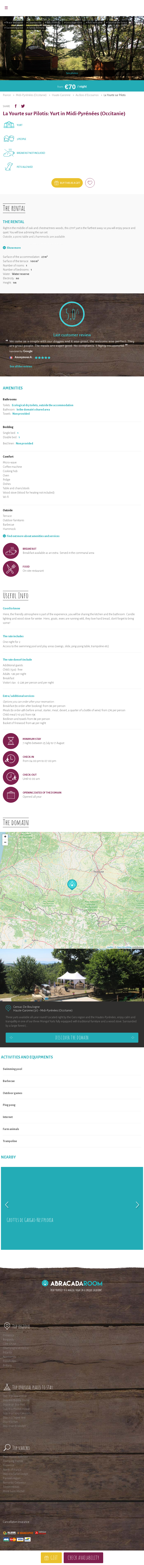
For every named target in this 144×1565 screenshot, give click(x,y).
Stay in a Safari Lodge (15, 1473)
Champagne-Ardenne (16, 1348)
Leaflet (110, 947)
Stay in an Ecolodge (14, 1426)
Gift (54, 1557)
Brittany (7, 1365)
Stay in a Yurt (10, 1421)
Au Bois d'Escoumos (87, 95)
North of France (12, 1469)
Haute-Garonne (61, 95)
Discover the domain (71, 1037)
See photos (72, 73)
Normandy (9, 1356)
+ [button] (5, 837)
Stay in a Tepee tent (14, 1417)
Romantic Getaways (14, 1482)
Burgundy (8, 1339)
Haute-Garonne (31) (25, 1010)
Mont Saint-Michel (13, 1491)
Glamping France (13, 1461)
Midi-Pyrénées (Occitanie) (31, 95)
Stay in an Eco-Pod (14, 1404)
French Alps (9, 1361)
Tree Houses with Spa (15, 1456)
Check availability (83, 1557)
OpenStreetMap (124, 947)
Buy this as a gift (70, 183)
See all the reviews (21, 366)
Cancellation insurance (16, 1521)
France (7, 95)
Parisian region (11, 1478)
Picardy (7, 1352)
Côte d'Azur (9, 1343)
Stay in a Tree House (15, 1395)
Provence (8, 1335)
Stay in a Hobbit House (16, 1408)
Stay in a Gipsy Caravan (16, 1413)
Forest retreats (11, 1486)
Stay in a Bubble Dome (16, 1400)
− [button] (5, 842)
